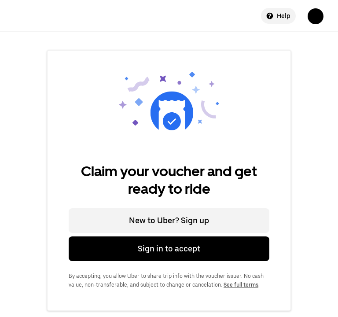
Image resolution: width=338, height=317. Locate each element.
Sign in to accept (169, 248)
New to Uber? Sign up (169, 220)
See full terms (241, 285)
